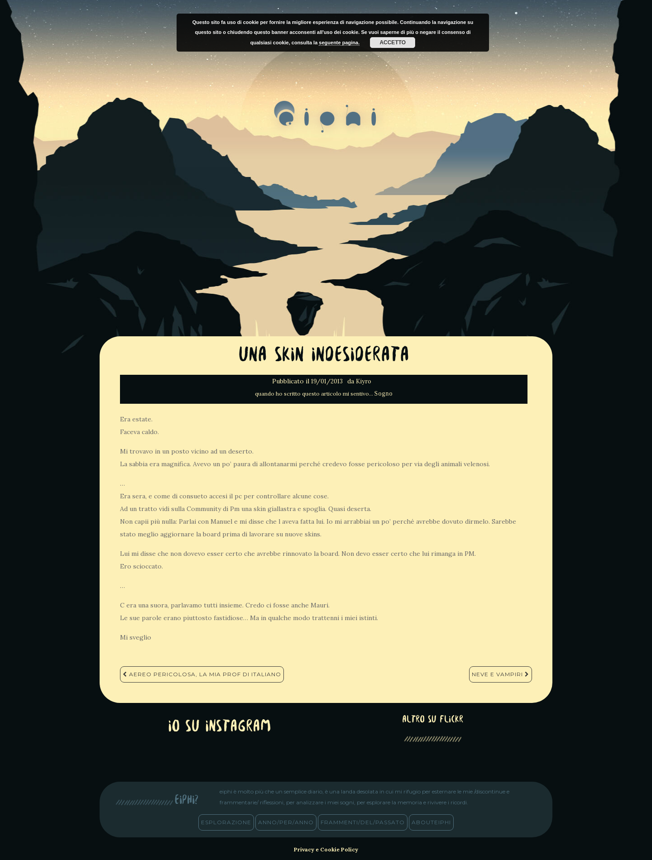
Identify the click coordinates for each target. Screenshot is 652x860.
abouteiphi (431, 822)
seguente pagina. (339, 42)
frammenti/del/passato (363, 822)
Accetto (392, 42)
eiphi (326, 124)
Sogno (383, 393)
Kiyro (363, 381)
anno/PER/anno (286, 822)
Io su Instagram (219, 727)
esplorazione (226, 822)
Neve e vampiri (500, 674)
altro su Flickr (432, 720)
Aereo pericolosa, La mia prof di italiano (202, 674)
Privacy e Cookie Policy (326, 849)
